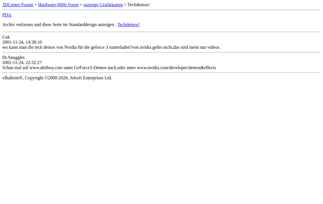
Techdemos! (128, 24)
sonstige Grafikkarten (103, 4)
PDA (6, 14)
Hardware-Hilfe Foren (58, 4)
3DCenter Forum (17, 4)
